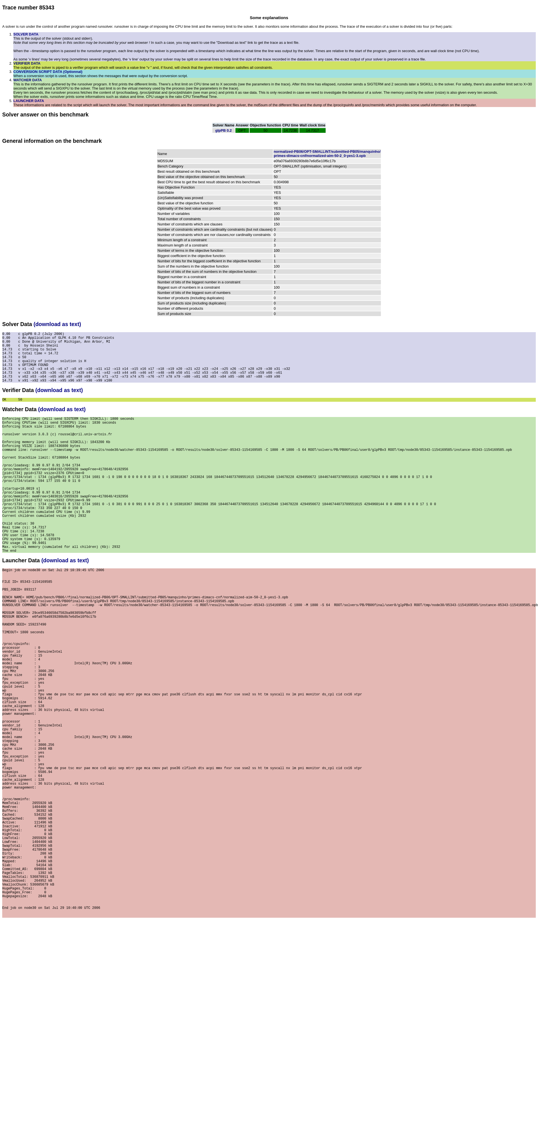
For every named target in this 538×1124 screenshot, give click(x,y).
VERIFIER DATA (27, 63)
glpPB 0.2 (223, 130)
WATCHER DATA (27, 80)
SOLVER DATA (25, 34)
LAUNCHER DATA (28, 101)
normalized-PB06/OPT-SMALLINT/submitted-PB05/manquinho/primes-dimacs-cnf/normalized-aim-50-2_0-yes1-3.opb (327, 153)
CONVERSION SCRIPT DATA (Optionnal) (47, 72)
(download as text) (57, 324)
